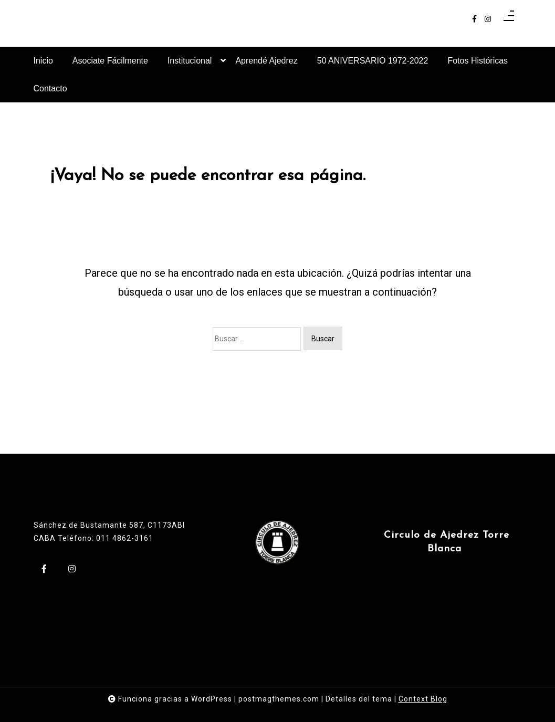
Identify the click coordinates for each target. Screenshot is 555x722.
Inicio (43, 60)
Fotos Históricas (477, 60)
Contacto (50, 88)
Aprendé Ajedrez (266, 60)
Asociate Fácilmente (110, 60)
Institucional (189, 65)
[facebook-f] (474, 19)
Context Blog (423, 699)
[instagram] (488, 19)
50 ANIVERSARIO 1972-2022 (372, 60)
